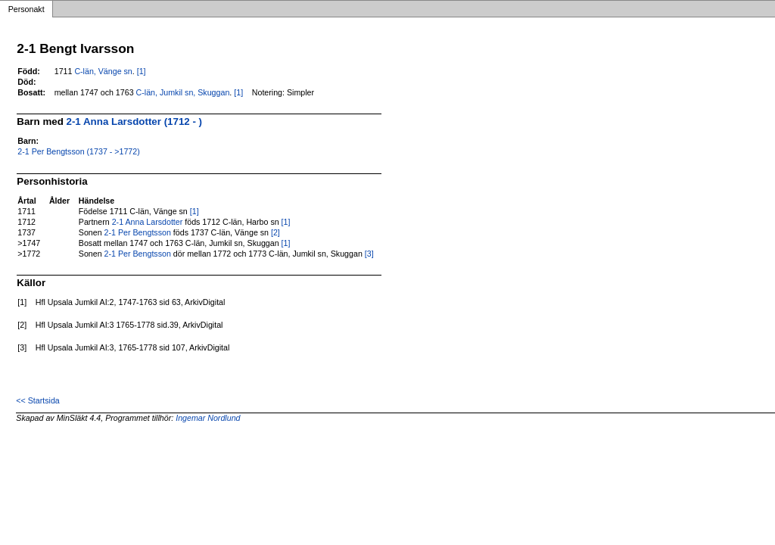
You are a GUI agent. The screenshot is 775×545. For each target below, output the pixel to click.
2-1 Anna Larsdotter (147, 221)
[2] (275, 232)
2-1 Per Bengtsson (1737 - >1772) (78, 151)
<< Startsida (37, 400)
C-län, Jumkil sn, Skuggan (183, 92)
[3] (369, 253)
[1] (141, 71)
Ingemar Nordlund (208, 417)
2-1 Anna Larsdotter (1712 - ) (134, 121)
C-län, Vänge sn (103, 71)
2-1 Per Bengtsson (137, 232)
